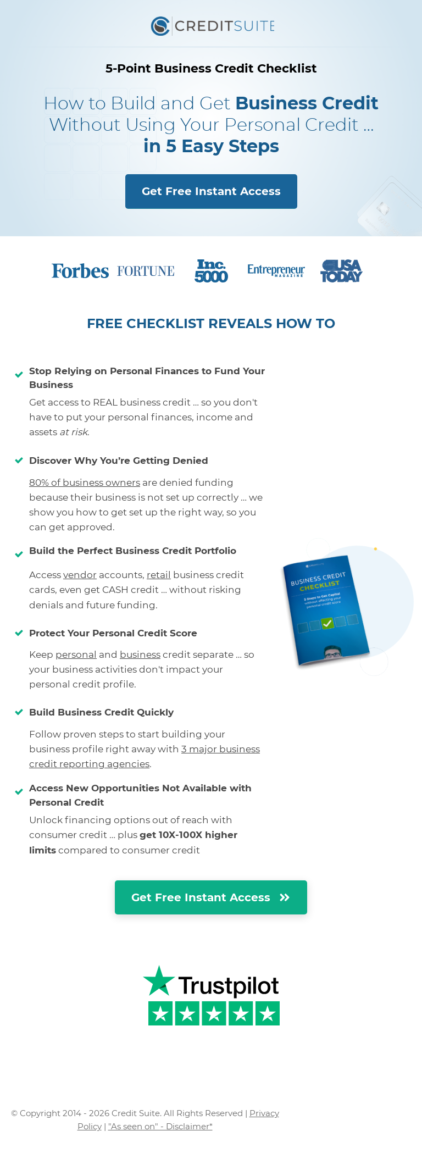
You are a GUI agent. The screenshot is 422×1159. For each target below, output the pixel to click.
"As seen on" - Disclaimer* (160, 1126)
